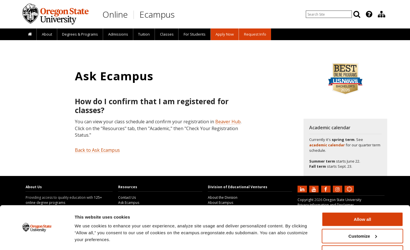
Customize (362, 219)
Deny (362, 235)
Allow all (362, 202)
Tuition (144, 34)
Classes (167, 34)
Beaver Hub (228, 121)
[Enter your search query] (329, 14)
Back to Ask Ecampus (97, 150)
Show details (88, 238)
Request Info (255, 34)
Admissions (118, 34)
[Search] (356, 14)
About (47, 34)
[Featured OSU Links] (369, 14)
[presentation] (368, 14)
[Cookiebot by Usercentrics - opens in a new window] (37, 239)
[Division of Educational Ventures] (381, 14)
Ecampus (157, 14)
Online (115, 14)
